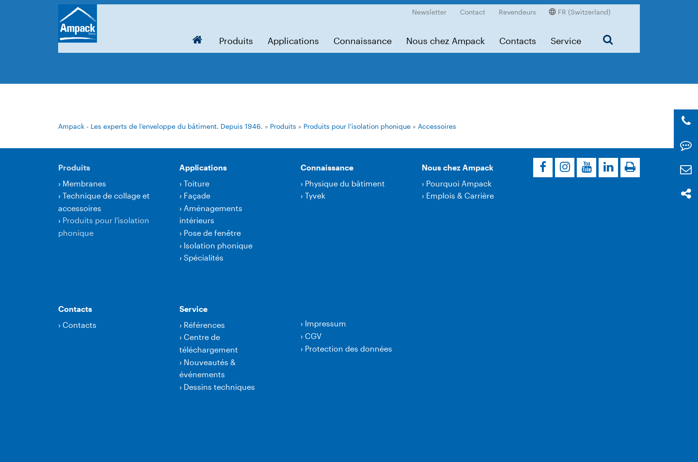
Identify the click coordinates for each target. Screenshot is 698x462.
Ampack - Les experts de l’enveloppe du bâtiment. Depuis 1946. (160, 126)
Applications (293, 36)
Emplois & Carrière (460, 195)
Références (204, 324)
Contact (472, 7)
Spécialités (203, 257)
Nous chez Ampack (445, 36)
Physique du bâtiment (345, 183)
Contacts (517, 36)
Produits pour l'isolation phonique (357, 126)
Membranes (84, 183)
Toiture (196, 183)
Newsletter (429, 7)
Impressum (325, 323)
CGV (313, 335)
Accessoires (437, 126)
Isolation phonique (218, 245)
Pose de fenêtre (212, 232)
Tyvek (315, 195)
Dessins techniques (219, 386)
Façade (197, 195)
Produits (236, 36)
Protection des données (348, 348)
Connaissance (362, 36)
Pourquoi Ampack (459, 183)
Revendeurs (517, 7)
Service (566, 36)
